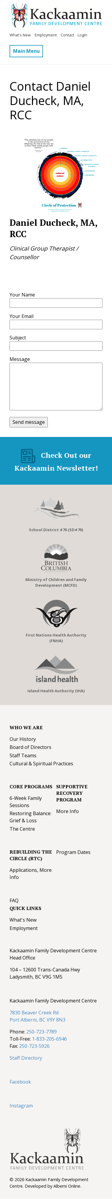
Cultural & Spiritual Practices (41, 763)
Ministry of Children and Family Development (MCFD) (56, 582)
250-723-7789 (41, 1031)
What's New (20, 35)
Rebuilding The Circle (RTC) (31, 855)
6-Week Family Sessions (26, 802)
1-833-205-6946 (49, 1039)
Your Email (21, 316)
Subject (18, 337)
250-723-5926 (34, 1046)
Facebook (20, 1082)
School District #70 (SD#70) (56, 529)
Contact (67, 35)
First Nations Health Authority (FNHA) (56, 637)
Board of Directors (30, 747)
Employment (46, 35)
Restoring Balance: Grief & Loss (30, 817)
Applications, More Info (31, 873)
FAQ (14, 900)
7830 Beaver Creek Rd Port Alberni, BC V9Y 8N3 (37, 1016)
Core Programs (31, 786)
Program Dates (73, 852)
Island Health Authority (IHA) (56, 690)
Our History (23, 739)
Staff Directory (26, 1058)
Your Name (22, 294)
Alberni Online (66, 1186)
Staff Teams (23, 755)
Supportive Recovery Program (72, 793)
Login (82, 35)
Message (20, 359)
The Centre (22, 829)
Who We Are (26, 727)
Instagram (21, 1105)
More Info (67, 811)
